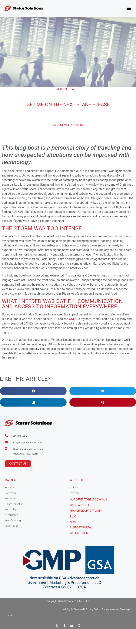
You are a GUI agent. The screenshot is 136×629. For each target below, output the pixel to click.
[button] (128, 8)
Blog (73, 516)
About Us (76, 480)
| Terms (10, 615)
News (73, 522)
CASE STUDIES (79, 532)
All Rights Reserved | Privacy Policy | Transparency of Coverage (96, 609)
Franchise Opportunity (86, 510)
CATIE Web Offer (80, 505)
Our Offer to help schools (88, 499)
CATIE (75, 89)
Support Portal (81, 527)
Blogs (62, 89)
